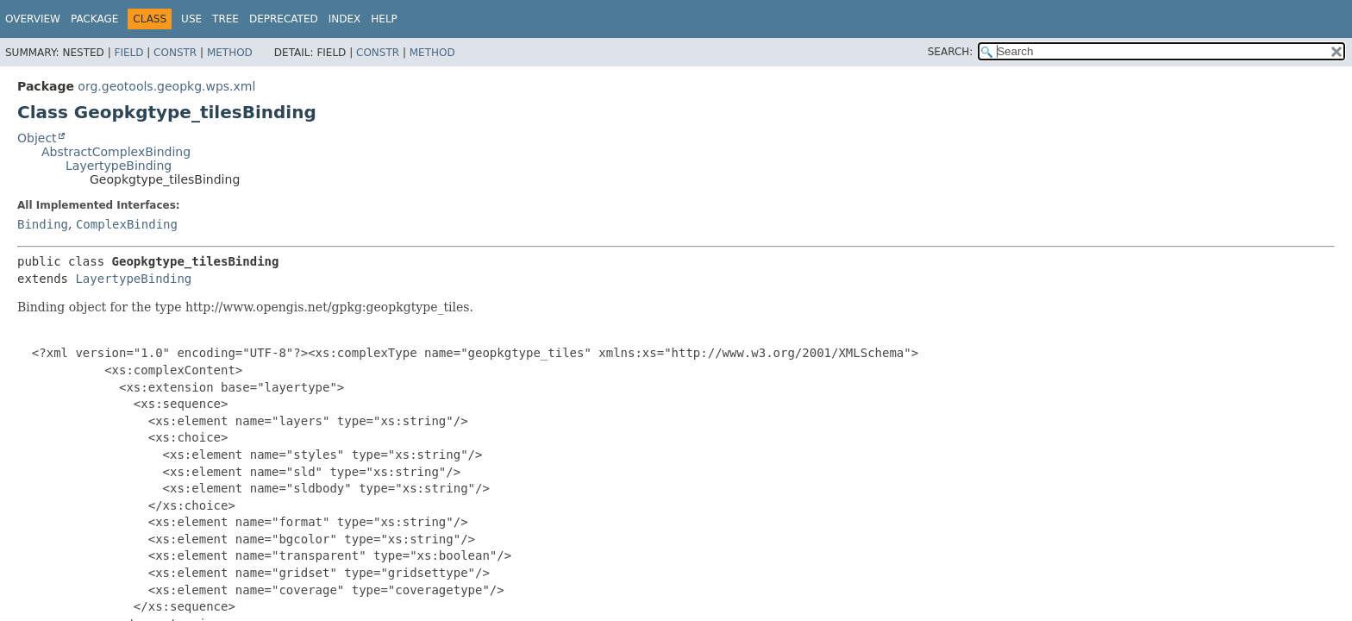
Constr (175, 53)
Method (230, 53)
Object (37, 138)
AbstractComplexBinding (116, 152)
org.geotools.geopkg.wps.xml (166, 86)
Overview (32, 19)
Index (345, 19)
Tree (225, 19)
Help (384, 19)
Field (128, 53)
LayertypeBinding (119, 165)
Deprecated (283, 19)
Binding (42, 224)
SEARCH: (950, 52)
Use (191, 19)
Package (94, 19)
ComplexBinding (127, 224)
